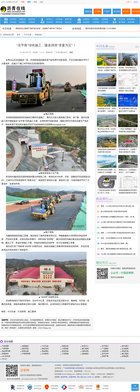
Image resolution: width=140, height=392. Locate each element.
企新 (41, 2)
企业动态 (13, 22)
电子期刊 (125, 346)
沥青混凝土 (131, 19)
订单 (128, 2)
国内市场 (59, 22)
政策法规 (25, 351)
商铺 (35, 2)
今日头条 (59, 19)
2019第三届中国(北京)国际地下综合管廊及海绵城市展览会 (119, 222)
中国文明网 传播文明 (88, 387)
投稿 (71, 52)
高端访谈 (22, 19)
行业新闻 (22, 311)
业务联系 (105, 351)
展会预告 (45, 351)
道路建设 (22, 22)
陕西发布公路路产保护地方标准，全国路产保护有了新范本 (39, 28)
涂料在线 (85, 351)
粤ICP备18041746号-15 (85, 377)
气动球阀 (5, 346)
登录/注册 (135, 11)
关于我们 (126, 11)
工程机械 (95, 22)
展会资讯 (45, 349)
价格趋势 (125, 356)
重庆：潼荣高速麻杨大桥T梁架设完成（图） (117, 249)
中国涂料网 (26, 354)
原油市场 (31, 19)
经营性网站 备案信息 (54, 387)
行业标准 (45, 354)
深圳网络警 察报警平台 (20, 387)
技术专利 (49, 22)
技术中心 (49, 19)
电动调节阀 (6, 351)
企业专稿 (105, 22)
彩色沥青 (131, 22)
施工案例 (122, 22)
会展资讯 (86, 19)
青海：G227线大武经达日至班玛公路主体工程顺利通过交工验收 (119, 206)
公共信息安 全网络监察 (37, 387)
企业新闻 (125, 349)
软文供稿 (116, 11)
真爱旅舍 (5, 354)
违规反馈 (88, 11)
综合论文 (68, 22)
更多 (137, 47)
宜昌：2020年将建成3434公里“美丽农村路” (116, 238)
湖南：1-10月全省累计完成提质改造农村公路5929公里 (119, 233)
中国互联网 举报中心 (71, 387)
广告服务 (105, 349)
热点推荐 (86, 22)
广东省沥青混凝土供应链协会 (73, 368)
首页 (18, 35)
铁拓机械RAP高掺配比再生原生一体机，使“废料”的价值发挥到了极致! (119, 217)
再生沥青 (122, 19)
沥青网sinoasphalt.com (55, 124)
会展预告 (95, 19)
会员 (136, 2)
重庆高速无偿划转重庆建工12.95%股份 (100, 28)
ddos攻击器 (6, 356)
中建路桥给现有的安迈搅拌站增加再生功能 (116, 227)
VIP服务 (98, 11)
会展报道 (105, 19)
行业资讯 (13, 19)
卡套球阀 (5, 349)
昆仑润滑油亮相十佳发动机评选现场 (114, 211)
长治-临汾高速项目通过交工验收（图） (115, 243)
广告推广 (107, 11)
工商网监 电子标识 (106, 387)
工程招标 (31, 22)
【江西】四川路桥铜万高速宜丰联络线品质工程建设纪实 (119, 254)
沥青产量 (68, 19)
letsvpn (4, 359)
